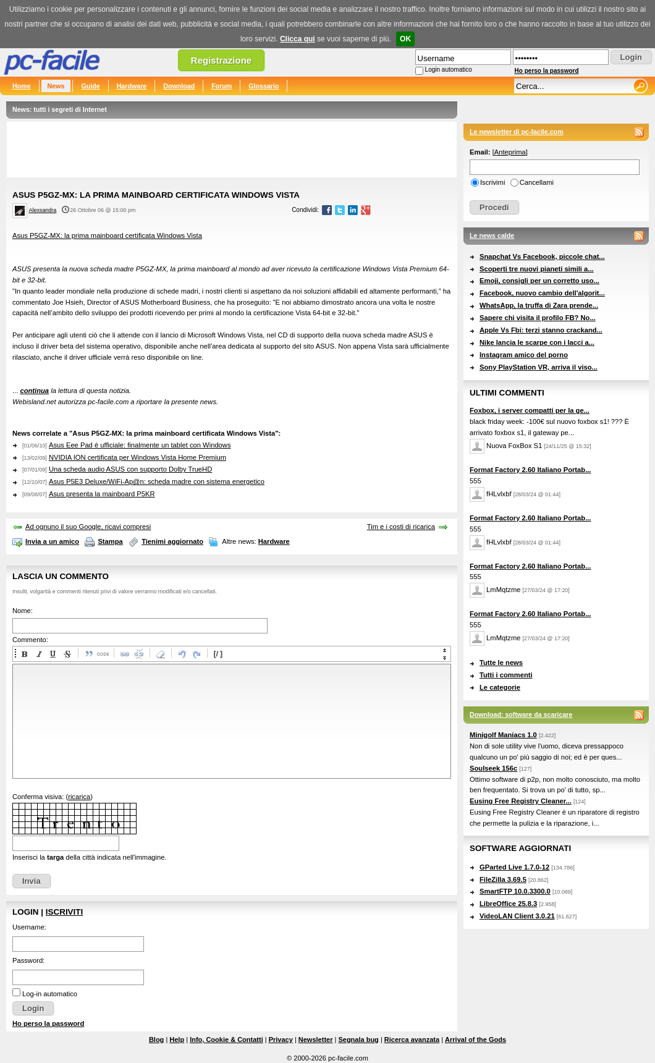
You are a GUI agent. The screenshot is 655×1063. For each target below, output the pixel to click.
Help (176, 1039)
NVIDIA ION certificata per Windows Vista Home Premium (137, 457)
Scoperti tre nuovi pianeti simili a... (537, 269)
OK (405, 39)
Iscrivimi (492, 182)
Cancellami (537, 182)
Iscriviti (64, 912)
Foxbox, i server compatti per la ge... (530, 410)
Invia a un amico (52, 541)
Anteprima (510, 152)
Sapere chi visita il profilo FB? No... (538, 317)
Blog (156, 1039)
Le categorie (500, 687)
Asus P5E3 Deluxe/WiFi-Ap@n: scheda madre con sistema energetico (156, 481)
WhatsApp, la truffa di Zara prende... (539, 305)
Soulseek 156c (493, 768)
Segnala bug (358, 1039)
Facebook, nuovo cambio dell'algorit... (542, 293)
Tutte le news (501, 662)
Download (179, 86)
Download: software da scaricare (521, 714)
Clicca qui (297, 39)
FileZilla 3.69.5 (503, 879)
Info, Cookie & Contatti (226, 1039)
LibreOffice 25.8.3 (508, 903)
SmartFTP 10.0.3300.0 (515, 891)
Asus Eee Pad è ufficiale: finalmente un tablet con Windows (140, 445)
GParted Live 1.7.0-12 (514, 867)
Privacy (281, 1039)
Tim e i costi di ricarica (401, 526)
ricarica (79, 796)
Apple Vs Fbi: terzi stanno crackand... (541, 330)
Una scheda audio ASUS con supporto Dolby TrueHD (130, 469)
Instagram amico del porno (524, 354)
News (56, 86)
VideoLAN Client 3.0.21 (517, 916)
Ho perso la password (547, 70)
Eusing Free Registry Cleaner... (521, 801)
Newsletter (315, 1039)
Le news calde (492, 235)
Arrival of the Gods (475, 1039)
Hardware (132, 86)
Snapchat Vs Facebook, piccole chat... (542, 256)
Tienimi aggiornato (172, 541)
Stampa (110, 541)
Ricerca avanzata (411, 1039)
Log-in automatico (49, 993)
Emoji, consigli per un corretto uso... (539, 280)
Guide (90, 86)
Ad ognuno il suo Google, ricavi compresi (88, 526)
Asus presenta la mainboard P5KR (102, 494)
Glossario (263, 86)
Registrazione (221, 60)
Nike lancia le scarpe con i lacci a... (537, 342)
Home (21, 86)
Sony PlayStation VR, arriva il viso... (539, 367)
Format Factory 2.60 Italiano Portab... (530, 469)
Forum (221, 86)
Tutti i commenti (506, 675)
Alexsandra (43, 210)
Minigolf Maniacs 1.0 (503, 735)
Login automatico (448, 69)
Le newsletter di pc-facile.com (517, 131)
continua (34, 390)
